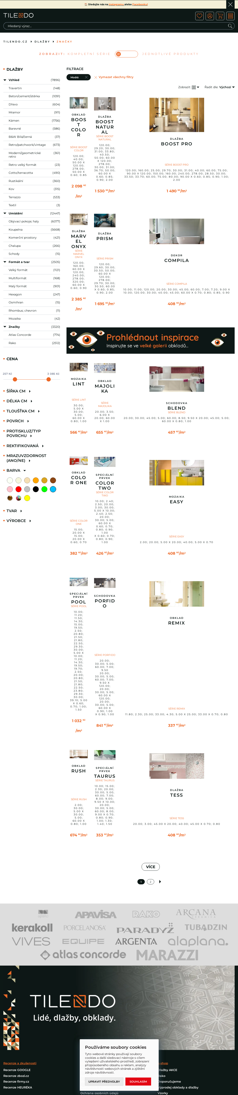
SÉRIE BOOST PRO (177, 164)
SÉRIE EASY (176, 536)
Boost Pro (177, 143)
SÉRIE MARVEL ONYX (78, 254)
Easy (176, 501)
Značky (65, 41)
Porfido (105, 603)
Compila (176, 260)
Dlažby (42, 41)
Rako (161, 1076)
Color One (78, 480)
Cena (12, 359)
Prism (104, 238)
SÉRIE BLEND (176, 412)
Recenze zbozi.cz (16, 1076)
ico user (209, 16)
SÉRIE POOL (79, 606)
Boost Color (78, 127)
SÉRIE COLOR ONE (79, 522)
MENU (230, 16)
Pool (78, 602)
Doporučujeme (169, 1081)
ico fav (199, 16)
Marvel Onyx (78, 241)
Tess (176, 795)
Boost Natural (105, 126)
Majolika (105, 389)
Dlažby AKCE (167, 1070)
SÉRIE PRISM (105, 258)
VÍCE (150, 867)
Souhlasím (138, 1081)
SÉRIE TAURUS (104, 780)
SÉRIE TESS (177, 818)
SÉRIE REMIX (176, 708)
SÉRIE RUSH (79, 799)
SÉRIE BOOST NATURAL (104, 138)
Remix (176, 623)
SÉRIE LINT (79, 399)
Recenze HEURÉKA (17, 1087)
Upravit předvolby (104, 1081)
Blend (177, 408)
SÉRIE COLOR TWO (105, 494)
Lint (79, 384)
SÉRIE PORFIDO (104, 654)
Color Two (105, 486)
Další (160, 881)
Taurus (105, 776)
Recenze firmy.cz (16, 1081)
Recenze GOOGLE (17, 1070)
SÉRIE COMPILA (176, 283)
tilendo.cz (15, 41)
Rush (78, 770)
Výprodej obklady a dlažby (178, 1087)
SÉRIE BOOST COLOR (78, 149)
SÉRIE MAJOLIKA (105, 404)
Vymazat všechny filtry (116, 77)
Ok (230, 4)
